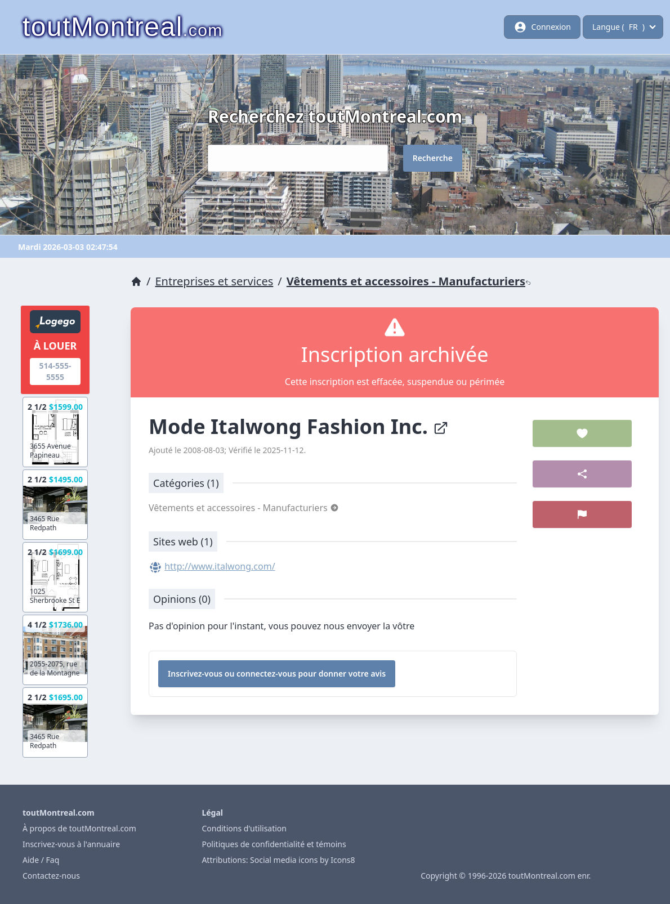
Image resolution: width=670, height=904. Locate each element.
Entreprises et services (214, 281)
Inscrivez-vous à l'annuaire (71, 844)
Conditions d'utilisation (244, 828)
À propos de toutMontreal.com (79, 828)
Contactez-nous (51, 875)
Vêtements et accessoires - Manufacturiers (409, 281)
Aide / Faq (41, 859)
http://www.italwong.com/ (219, 566)
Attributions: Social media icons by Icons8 (278, 859)
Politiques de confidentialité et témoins (274, 844)
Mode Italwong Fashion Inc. (299, 426)
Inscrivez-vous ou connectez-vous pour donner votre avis (277, 673)
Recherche (433, 158)
